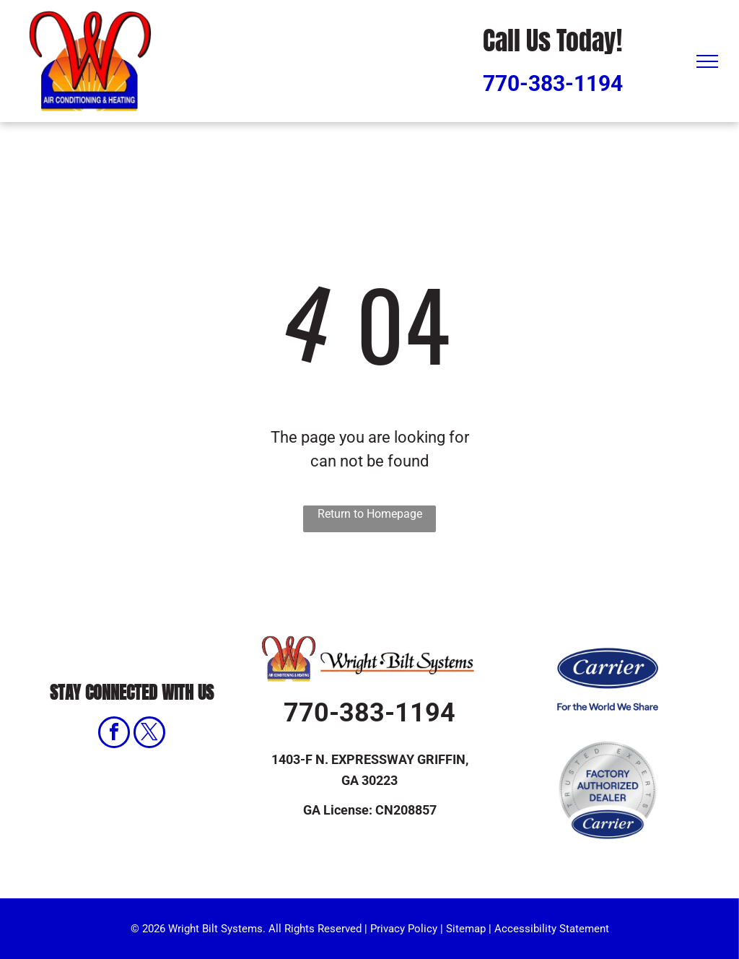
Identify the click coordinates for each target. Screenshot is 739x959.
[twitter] (149, 734)
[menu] (707, 61)
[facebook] (114, 734)
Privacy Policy (403, 928)
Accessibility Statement (551, 928)
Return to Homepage (370, 514)
